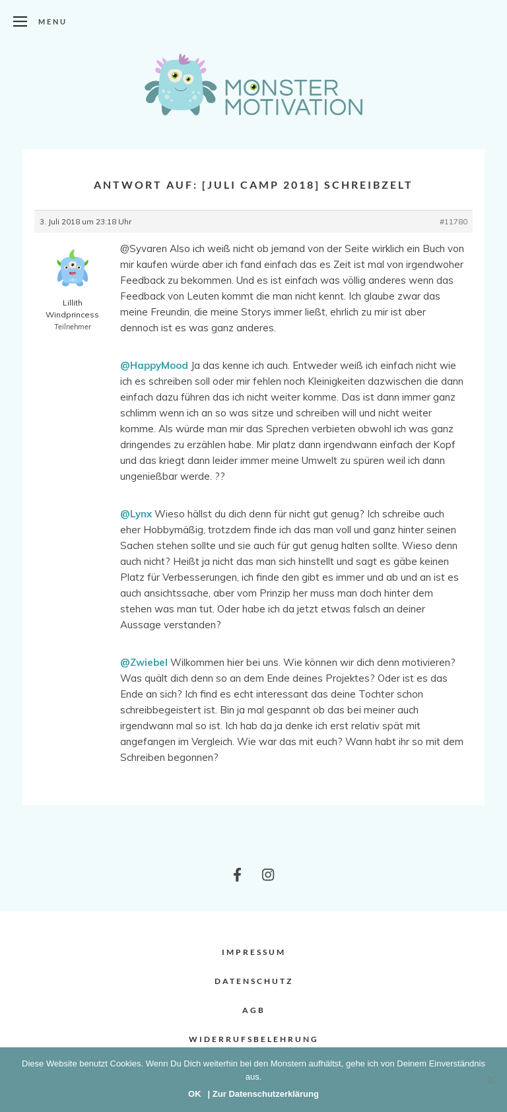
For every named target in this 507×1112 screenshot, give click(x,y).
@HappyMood (154, 365)
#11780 (453, 221)
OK (194, 1094)
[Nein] (490, 1079)
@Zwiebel (144, 662)
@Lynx (136, 513)
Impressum (254, 952)
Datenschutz (254, 981)
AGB (253, 1010)
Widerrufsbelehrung (254, 1039)
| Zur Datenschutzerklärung (263, 1094)
